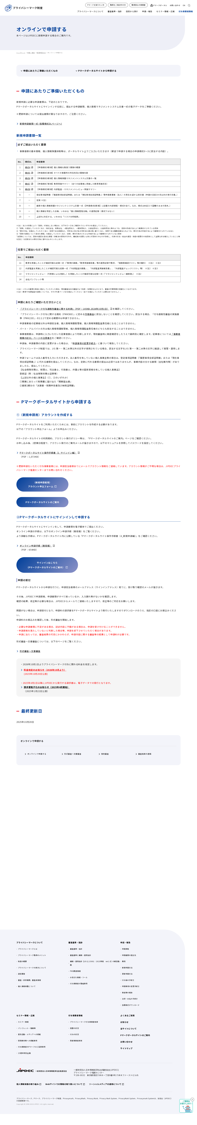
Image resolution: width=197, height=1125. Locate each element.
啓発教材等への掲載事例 (27, 1040)
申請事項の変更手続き (84, 343)
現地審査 (105, 754)
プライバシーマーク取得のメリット (32, 955)
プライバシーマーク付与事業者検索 (84, 1022)
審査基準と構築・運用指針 (80, 955)
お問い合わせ (175, 5)
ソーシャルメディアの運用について (105, 1084)
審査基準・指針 (115, 11)
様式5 (27, 172)
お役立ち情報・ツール (79, 977)
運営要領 (21, 974)
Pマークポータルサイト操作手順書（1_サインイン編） (48, 452)
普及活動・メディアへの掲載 (29, 1034)
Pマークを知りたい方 (95, 5)
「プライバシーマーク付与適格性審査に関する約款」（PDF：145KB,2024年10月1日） (64, 308)
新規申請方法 (41, 53)
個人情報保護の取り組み (27, 1084)
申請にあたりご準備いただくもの (40, 70)
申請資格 (125, 949)
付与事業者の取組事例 (79, 983)
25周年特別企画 (24, 1053)
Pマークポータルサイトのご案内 (135, 1035)
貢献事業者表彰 (76, 1040)
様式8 (27, 189)
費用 (124, 961)
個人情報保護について (27, 986)
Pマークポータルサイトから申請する (97, 70)
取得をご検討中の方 (118, 5)
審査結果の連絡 (144, 754)
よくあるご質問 (127, 1015)
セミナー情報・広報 (165, 11)
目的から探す (132, 11)
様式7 (27, 183)
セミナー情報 (23, 1022)
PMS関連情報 (75, 971)
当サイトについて (128, 1028)
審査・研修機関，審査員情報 (29, 980)
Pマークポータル (160, 5)
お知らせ (124, 1022)
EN (184, 5)
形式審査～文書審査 (30, 651)
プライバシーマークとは (27, 949)
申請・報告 (147, 11)
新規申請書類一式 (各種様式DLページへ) (41, 123)
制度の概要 (22, 961)
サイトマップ (126, 1048)
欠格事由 (89, 314)
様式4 (27, 167)
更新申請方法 (127, 974)
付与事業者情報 (186, 11)
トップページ (20, 53)
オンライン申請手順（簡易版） (36, 545)
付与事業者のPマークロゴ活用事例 (32, 1047)
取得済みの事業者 (139, 5)
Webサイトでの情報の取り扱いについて (63, 1084)
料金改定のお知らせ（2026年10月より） (45, 669)
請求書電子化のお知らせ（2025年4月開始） (47, 687)
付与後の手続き (128, 980)
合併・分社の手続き (130, 999)
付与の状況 (74, 1034)
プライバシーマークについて (90, 11)
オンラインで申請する (36, 754)
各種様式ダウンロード (131, 1005)
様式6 (27, 178)
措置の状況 (74, 1028)
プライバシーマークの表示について (32, 967)
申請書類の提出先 (129, 955)
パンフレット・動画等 (27, 1028)
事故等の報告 (127, 992)
